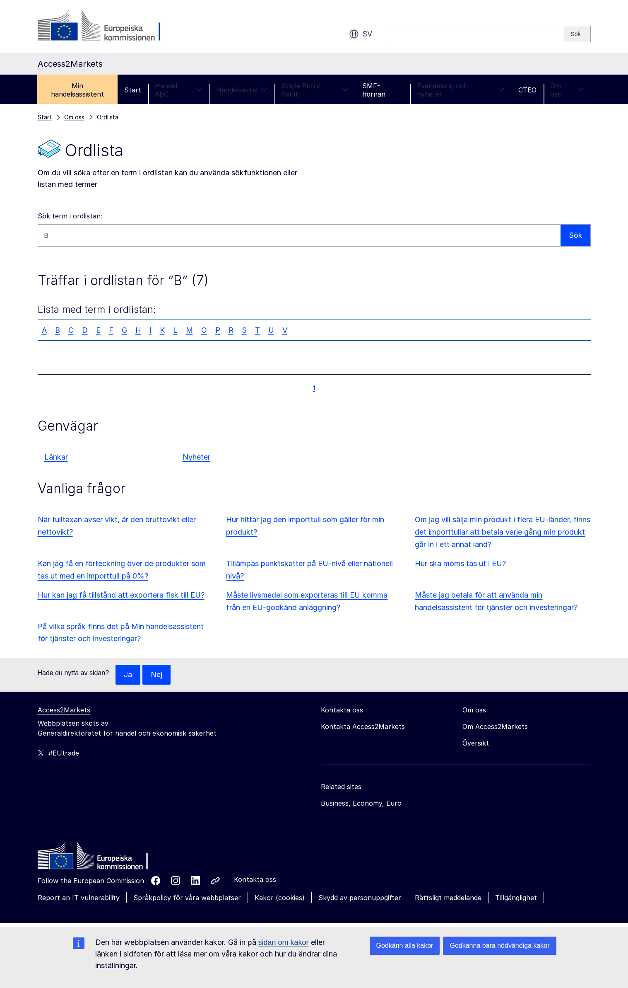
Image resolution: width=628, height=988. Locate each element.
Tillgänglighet (516, 898)
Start (132, 90)
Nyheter (196, 457)
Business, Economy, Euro (361, 803)
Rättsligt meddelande (448, 898)
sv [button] (360, 34)
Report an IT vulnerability (79, 898)
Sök (575, 235)
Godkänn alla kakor (404, 945)
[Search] (577, 34)
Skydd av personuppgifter (359, 898)
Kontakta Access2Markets (363, 726)
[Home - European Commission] (98, 858)
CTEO (527, 90)
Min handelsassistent (77, 90)
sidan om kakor (283, 942)
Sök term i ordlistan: (70, 216)
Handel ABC (178, 90)
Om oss (567, 90)
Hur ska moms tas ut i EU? (460, 563)
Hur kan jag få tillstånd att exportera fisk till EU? (121, 595)
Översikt (475, 743)
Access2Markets (64, 710)
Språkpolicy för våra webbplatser (187, 898)
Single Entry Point (315, 90)
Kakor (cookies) (280, 898)
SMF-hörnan (373, 90)
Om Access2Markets (495, 726)
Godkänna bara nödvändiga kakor (499, 945)
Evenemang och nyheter (461, 90)
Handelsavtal (241, 90)
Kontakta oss (255, 879)
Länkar (56, 457)
